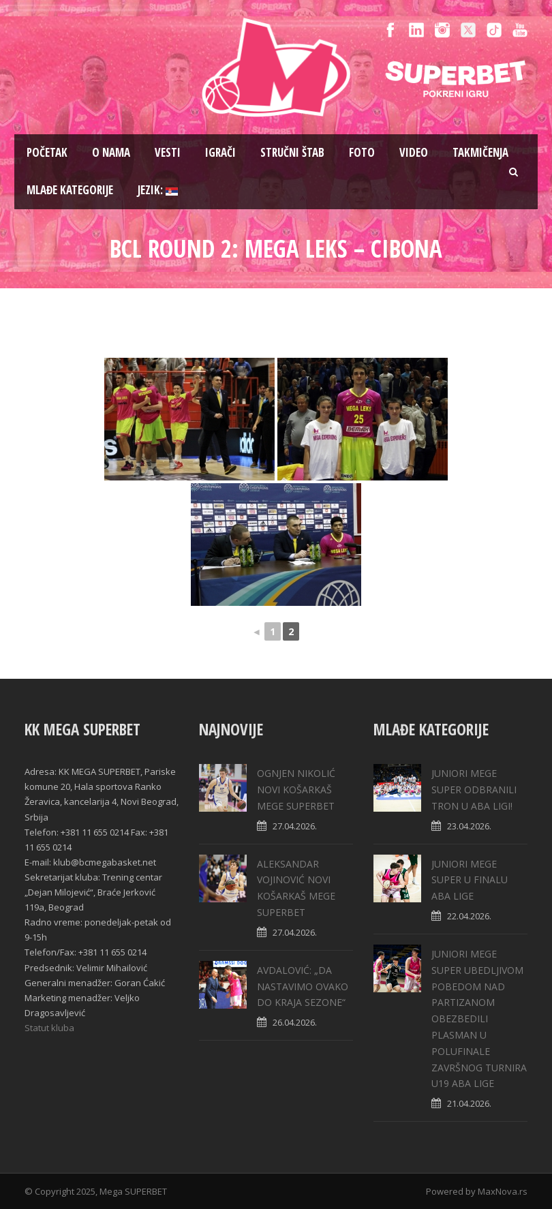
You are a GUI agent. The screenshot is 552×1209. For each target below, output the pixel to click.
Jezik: (158, 190)
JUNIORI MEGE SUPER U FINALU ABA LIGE (469, 880)
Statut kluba (49, 1028)
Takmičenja (480, 152)
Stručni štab (292, 152)
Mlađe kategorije (70, 190)
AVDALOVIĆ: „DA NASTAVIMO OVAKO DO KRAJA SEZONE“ (302, 986)
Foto (362, 152)
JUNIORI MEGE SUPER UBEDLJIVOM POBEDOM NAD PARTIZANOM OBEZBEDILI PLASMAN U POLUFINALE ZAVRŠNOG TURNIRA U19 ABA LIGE (479, 1018)
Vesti (168, 152)
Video (413, 152)
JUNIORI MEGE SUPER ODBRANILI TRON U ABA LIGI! (474, 789)
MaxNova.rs (502, 1191)
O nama (111, 152)
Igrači (220, 152)
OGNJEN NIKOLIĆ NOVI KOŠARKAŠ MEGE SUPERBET (296, 789)
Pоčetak (47, 152)
